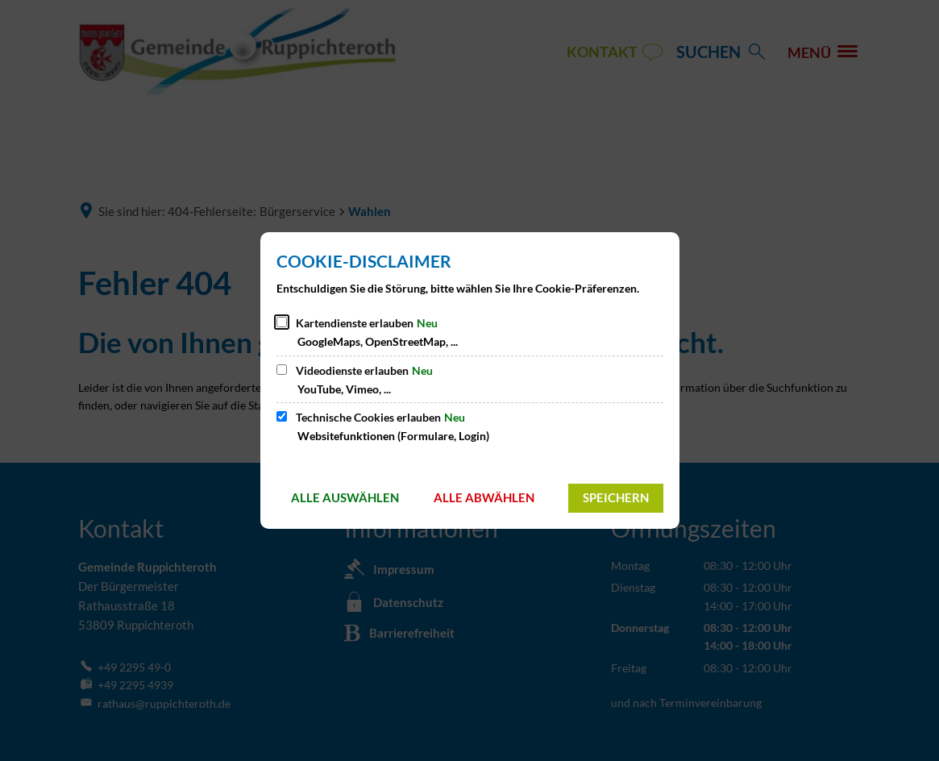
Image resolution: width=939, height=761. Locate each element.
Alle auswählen (345, 497)
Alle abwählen (484, 497)
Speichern (616, 497)
